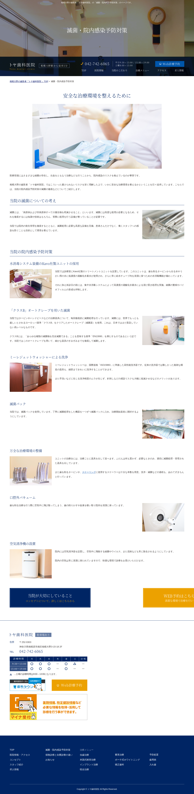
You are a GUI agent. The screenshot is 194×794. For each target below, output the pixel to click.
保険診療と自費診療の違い (59, 755)
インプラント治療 (89, 764)
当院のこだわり (119, 70)
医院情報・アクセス (20, 755)
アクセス (162, 70)
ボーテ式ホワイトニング (127, 759)
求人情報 (179, 70)
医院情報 (98, 70)
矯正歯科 (119, 764)
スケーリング (89, 472)
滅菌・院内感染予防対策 (57, 750)
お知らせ (49, 759)
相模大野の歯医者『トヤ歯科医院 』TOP (29, 81)
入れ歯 (152, 764)
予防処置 (153, 754)
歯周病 (152, 759)
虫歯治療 (84, 755)
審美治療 (119, 754)
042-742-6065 (97, 63)
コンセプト (15, 759)
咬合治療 (84, 769)
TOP (83, 70)
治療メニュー (142, 70)
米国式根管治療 (88, 759)
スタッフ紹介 (16, 764)
